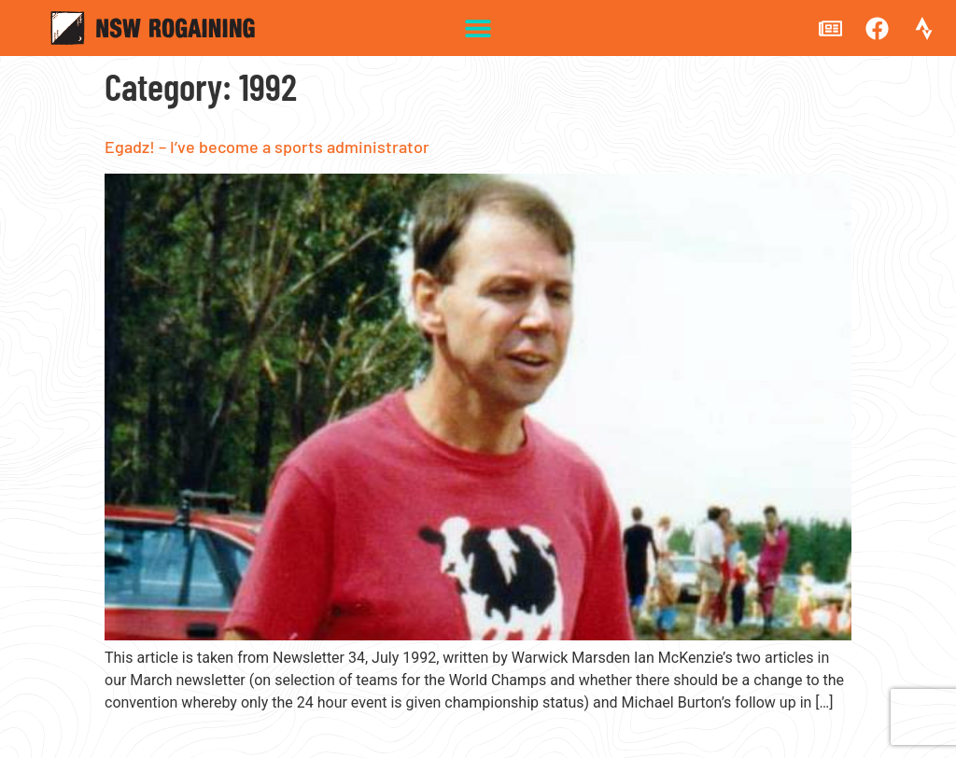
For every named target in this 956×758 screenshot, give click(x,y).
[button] (478, 28)
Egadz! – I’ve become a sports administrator (267, 146)
